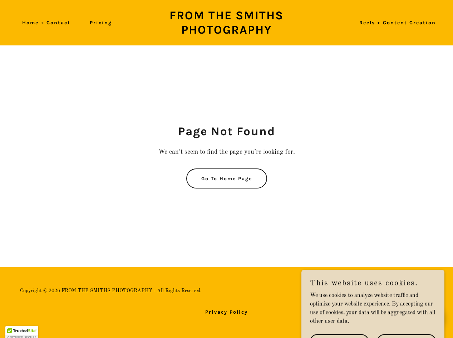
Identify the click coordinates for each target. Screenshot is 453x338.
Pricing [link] (101, 23)
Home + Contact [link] (46, 23)
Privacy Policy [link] (226, 312)
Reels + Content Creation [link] (397, 23)
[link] (226, 32)
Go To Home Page (226, 179)
